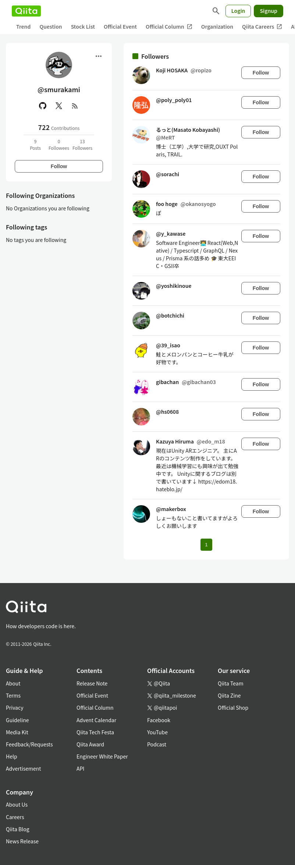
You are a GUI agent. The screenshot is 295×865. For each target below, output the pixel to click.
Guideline (17, 720)
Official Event (120, 26)
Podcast (156, 744)
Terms (13, 695)
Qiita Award (90, 744)
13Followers (82, 144)
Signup (268, 10)
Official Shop (233, 707)
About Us (17, 804)
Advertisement (23, 768)
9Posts (35, 144)
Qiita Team (231, 683)
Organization (217, 26)
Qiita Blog (17, 829)
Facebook (158, 720)
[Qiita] (26, 11)
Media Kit (17, 732)
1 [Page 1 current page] (206, 544)
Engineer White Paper (102, 756)
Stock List (83, 26)
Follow (59, 166)
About (13, 683)
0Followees (59, 144)
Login (238, 10)
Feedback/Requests (29, 744)
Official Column (169, 26)
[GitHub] (43, 106)
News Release (22, 841)
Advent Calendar (96, 720)
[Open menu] (98, 56)
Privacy (14, 707)
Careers (15, 817)
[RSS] (75, 106)
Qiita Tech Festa (95, 732)
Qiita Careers (262, 26)
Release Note (92, 683)
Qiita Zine (229, 695)
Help (11, 756)
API (80, 768)
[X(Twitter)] (59, 106)
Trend (23, 26)
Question (50, 26)
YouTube (157, 732)
